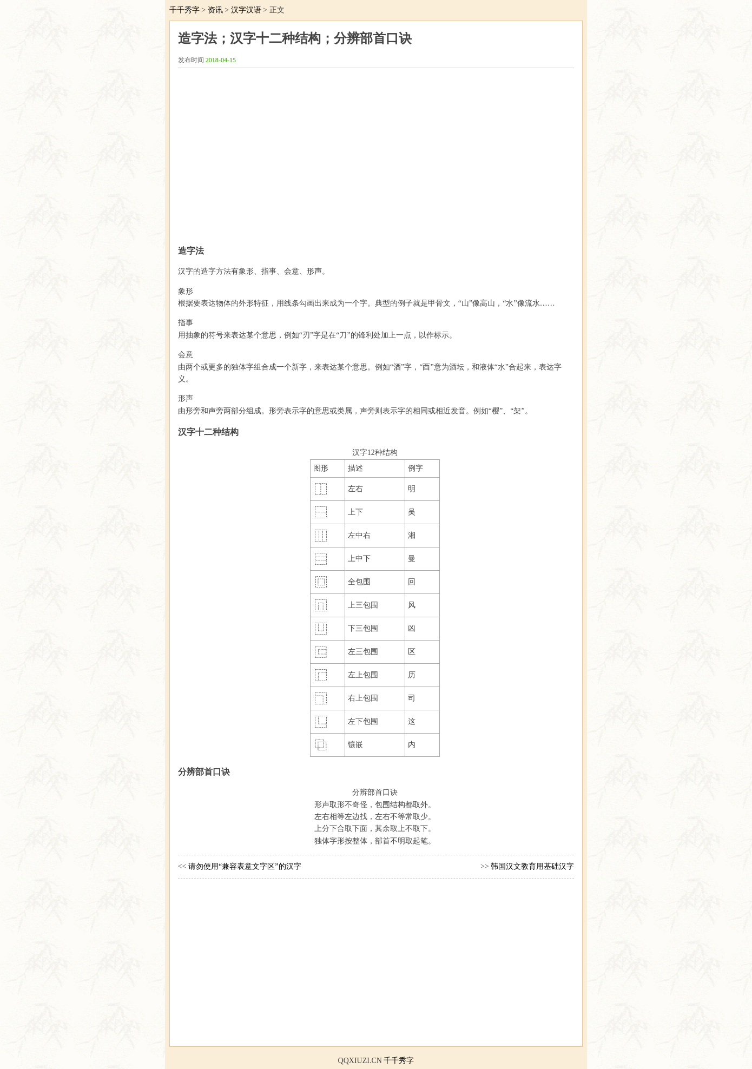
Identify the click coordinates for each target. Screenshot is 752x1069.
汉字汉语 (246, 10)
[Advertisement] (376, 152)
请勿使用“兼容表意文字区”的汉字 (244, 866)
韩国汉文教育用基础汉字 (532, 866)
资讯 (215, 10)
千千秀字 (184, 10)
